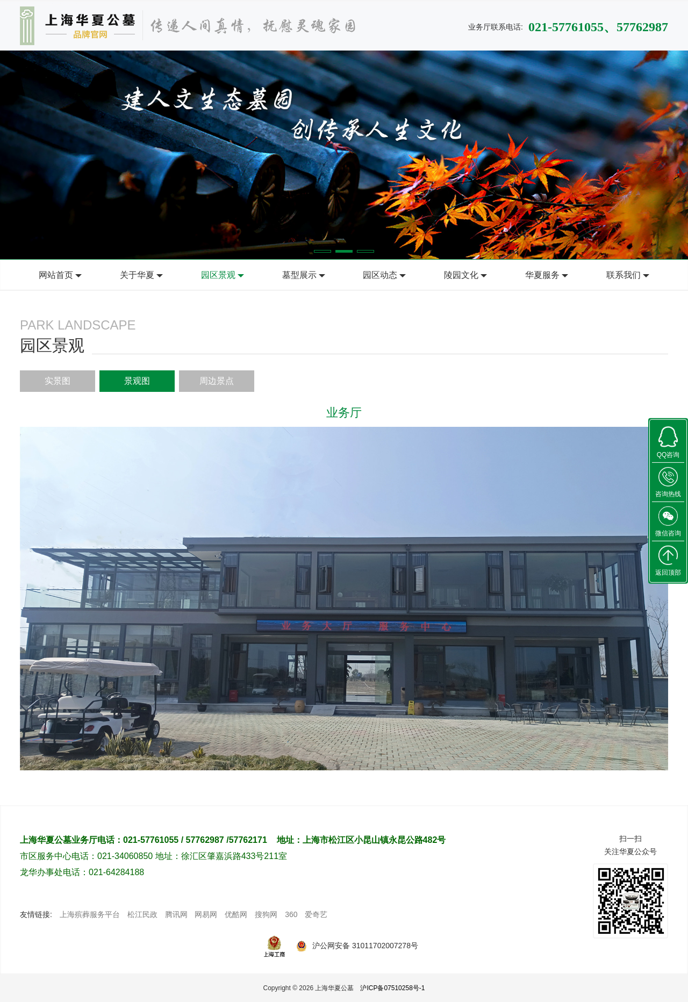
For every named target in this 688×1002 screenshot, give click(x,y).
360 (291, 914)
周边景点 (216, 380)
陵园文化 (461, 275)
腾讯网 (176, 914)
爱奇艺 (316, 914)
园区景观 (218, 275)
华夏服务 (542, 275)
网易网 (206, 914)
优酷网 (236, 914)
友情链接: (36, 914)
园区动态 (380, 275)
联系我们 (623, 275)
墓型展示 (299, 275)
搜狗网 (266, 914)
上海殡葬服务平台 (90, 914)
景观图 (137, 380)
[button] (322, 251)
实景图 (57, 380)
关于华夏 (137, 275)
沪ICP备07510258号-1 (392, 988)
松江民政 (142, 914)
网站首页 (56, 275)
